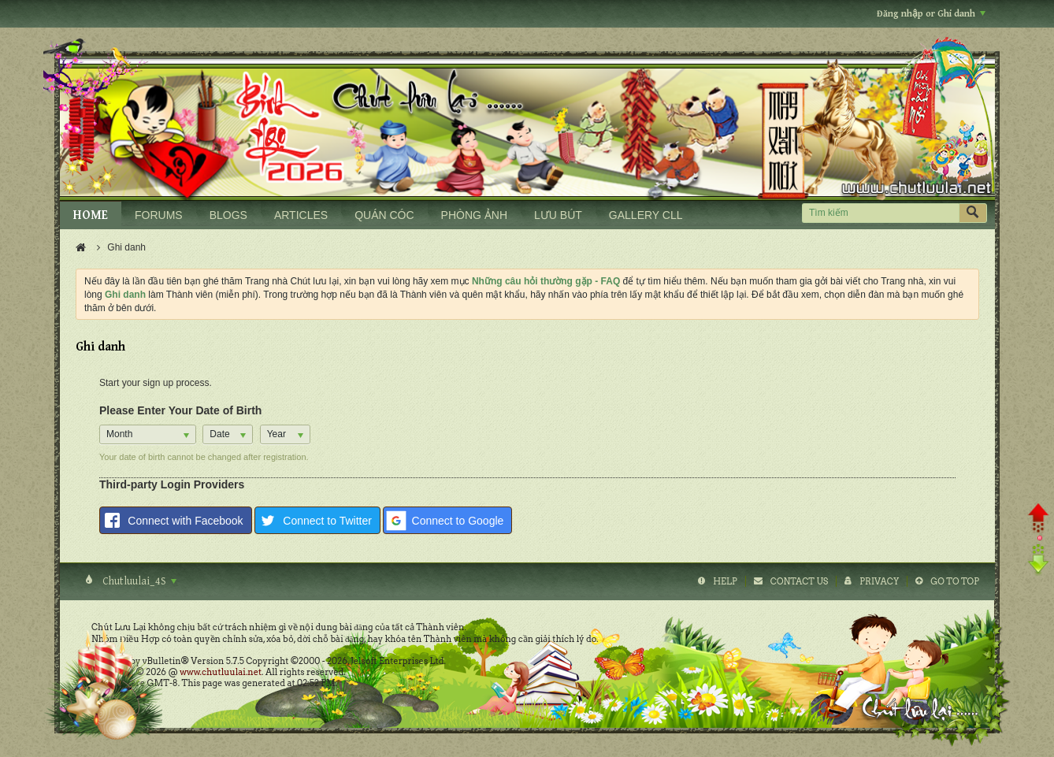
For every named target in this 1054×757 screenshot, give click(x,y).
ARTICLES (301, 215)
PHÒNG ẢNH (474, 215)
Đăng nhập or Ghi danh (931, 14)
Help (725, 581)
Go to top (954, 581)
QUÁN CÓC (384, 215)
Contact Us (799, 581)
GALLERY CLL (646, 215)
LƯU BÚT (558, 215)
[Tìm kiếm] (880, 213)
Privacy (879, 581)
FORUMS (159, 215)
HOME (90, 215)
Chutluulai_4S (138, 581)
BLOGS (228, 215)
